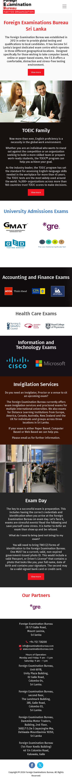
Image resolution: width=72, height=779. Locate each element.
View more (36, 72)
